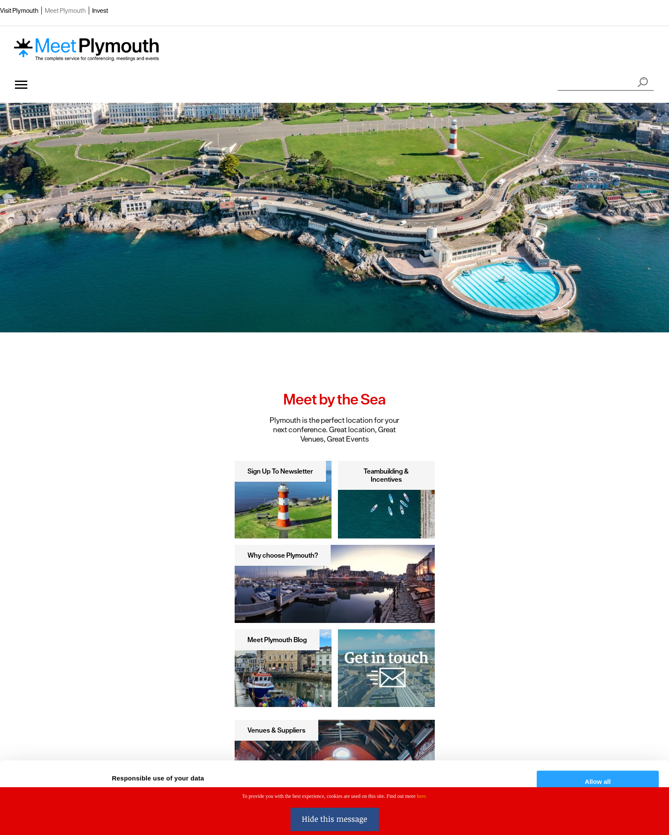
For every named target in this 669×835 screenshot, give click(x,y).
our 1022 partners (165, 723)
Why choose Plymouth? (282, 555)
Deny (598, 764)
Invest (100, 10)
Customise (598, 739)
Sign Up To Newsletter (280, 471)
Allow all (598, 714)
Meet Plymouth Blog (277, 639)
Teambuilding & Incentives (386, 475)
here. (422, 796)
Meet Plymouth (65, 10)
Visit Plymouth (19, 10)
